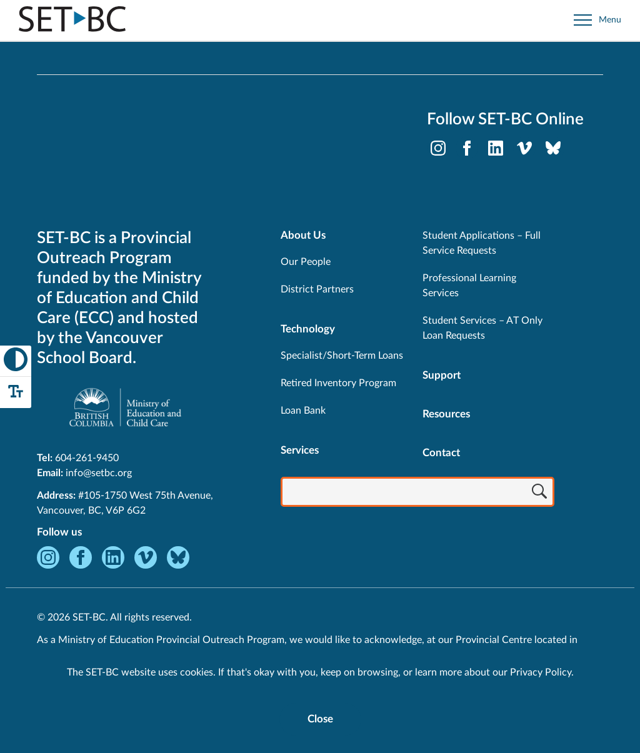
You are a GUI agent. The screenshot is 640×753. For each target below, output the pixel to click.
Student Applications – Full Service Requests (481, 243)
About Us (303, 235)
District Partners (317, 289)
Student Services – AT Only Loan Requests (482, 328)
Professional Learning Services (469, 285)
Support (441, 375)
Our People (306, 262)
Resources (446, 414)
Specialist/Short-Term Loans (342, 356)
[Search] (539, 493)
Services (300, 450)
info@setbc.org (99, 473)
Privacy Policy (540, 672)
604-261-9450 (87, 458)
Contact (441, 452)
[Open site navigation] (597, 20)
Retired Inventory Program (338, 383)
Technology (308, 329)
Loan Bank (303, 411)
